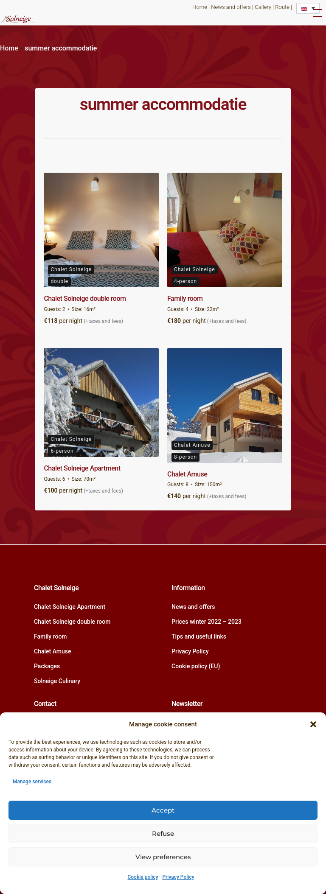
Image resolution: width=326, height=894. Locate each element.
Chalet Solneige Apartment (82, 468)
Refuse (163, 834)
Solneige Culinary (57, 681)
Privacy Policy (178, 877)
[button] (313, 724)
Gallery (263, 7)
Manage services (32, 782)
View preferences (163, 857)
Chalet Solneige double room (85, 298)
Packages (47, 666)
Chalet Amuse (187, 474)
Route (282, 7)
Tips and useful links (198, 636)
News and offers (230, 7)
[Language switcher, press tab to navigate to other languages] (308, 8)
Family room (184, 298)
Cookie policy (142, 877)
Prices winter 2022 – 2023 (206, 621)
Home (199, 7)
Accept (163, 810)
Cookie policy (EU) (195, 666)
